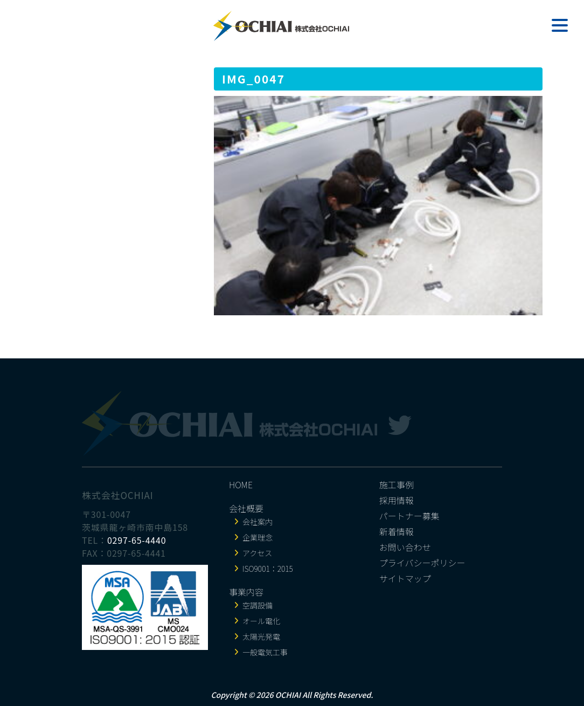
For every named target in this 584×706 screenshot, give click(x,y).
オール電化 (261, 620)
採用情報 (396, 500)
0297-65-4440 (136, 540)
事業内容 (246, 591)
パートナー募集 (409, 515)
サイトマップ (405, 578)
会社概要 (246, 508)
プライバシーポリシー (422, 562)
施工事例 (396, 484)
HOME (241, 484)
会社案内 (257, 521)
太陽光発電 (261, 636)
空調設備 (257, 605)
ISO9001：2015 (267, 568)
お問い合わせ (405, 547)
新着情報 (396, 531)
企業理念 (257, 537)
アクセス (257, 553)
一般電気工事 (265, 652)
